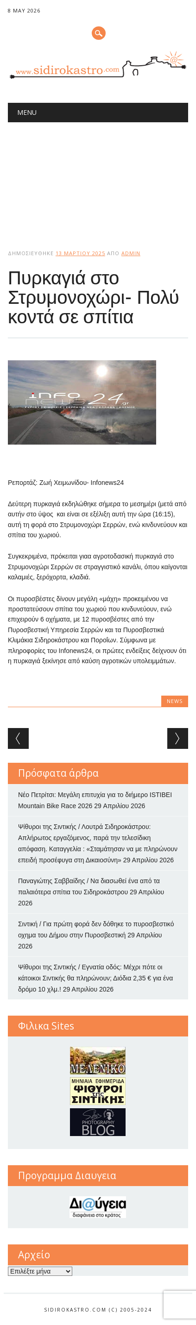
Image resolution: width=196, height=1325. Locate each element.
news (175, 700)
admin (130, 253)
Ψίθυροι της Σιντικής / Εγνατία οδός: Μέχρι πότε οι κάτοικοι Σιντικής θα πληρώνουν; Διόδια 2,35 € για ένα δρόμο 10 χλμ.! (95, 978)
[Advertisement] (98, 178)
